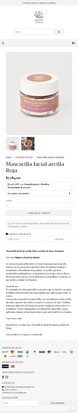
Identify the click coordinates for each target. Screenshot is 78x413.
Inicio (9, 157)
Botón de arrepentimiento (14, 392)
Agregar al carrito (39, 213)
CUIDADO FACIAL (24, 157)
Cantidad (9, 201)
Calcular (58, 239)
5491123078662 (9, 389)
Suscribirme (57, 403)
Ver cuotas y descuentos (18, 193)
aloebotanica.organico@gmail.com (18, 386)
